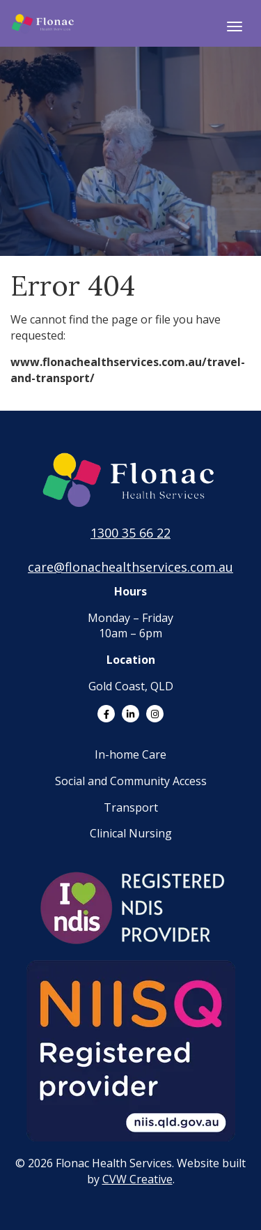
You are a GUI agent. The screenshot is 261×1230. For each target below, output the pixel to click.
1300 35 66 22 (130, 532)
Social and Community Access (131, 781)
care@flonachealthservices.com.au (130, 567)
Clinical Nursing (131, 833)
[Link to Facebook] (106, 713)
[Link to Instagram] (155, 713)
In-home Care (130, 754)
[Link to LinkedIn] (130, 713)
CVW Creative (137, 1179)
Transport (131, 807)
